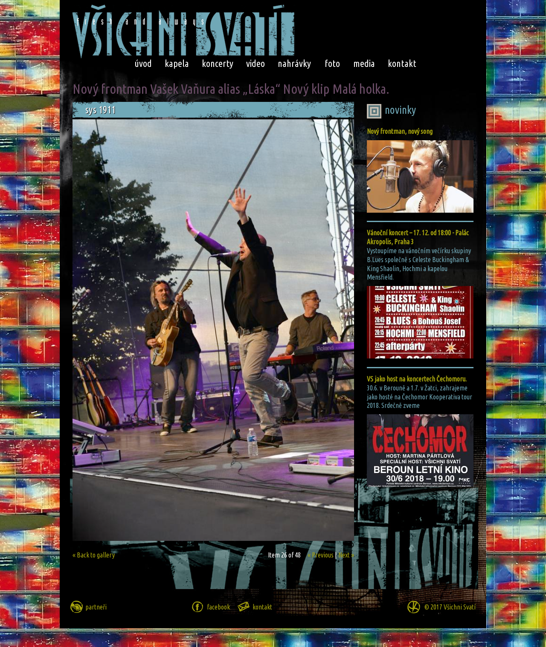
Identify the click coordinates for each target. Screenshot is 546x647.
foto (332, 63)
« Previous (321, 555)
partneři (96, 607)
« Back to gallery (94, 555)
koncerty (217, 63)
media (364, 63)
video (255, 63)
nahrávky (294, 63)
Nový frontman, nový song (400, 131)
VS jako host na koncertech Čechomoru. (417, 379)
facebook (218, 607)
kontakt (402, 63)
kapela (177, 63)
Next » (346, 555)
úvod (143, 63)
